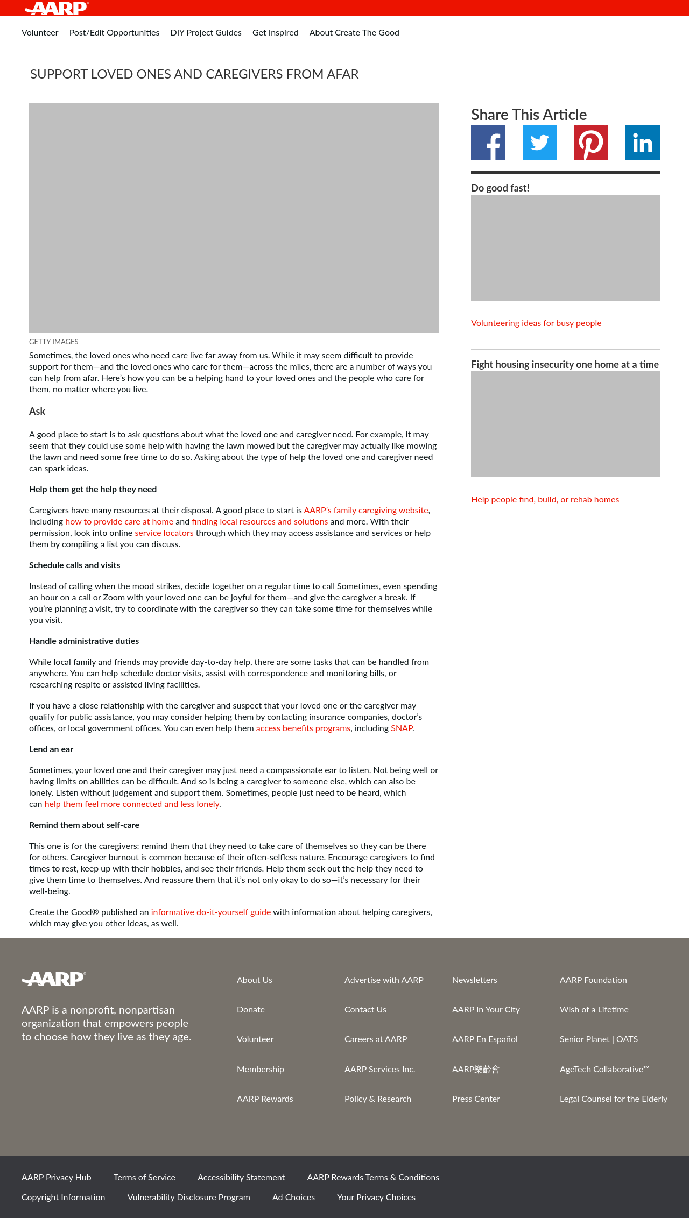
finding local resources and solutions (260, 521)
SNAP (401, 728)
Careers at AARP (375, 1038)
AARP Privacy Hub (57, 1177)
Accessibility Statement (241, 1177)
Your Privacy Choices (376, 1197)
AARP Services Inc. (380, 1069)
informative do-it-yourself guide (211, 912)
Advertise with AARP (384, 979)
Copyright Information (64, 1197)
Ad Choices (293, 1197)
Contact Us (365, 1009)
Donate (251, 1009)
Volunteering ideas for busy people (536, 322)
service (148, 532)
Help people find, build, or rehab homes (545, 499)
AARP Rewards (265, 1098)
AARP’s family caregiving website (366, 510)
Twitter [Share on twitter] (540, 142)
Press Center (476, 1098)
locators (179, 532)
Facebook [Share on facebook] (488, 142)
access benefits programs (303, 728)
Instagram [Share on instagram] (617, 1180)
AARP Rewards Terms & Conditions (373, 1177)
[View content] (565, 248)
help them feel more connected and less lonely (132, 803)
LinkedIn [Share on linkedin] (642, 142)
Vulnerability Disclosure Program (189, 1197)
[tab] (40, 38)
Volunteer (255, 1038)
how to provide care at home (119, 521)
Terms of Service (144, 1177)
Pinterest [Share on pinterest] (591, 142)
